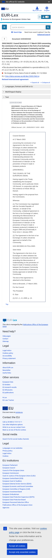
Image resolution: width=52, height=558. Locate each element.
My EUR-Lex (37, 9)
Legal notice (7, 350)
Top (7, 304)
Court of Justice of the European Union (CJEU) (19, 476)
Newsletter (6, 370)
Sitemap (6, 341)
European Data (8, 382)
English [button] (46, 9)
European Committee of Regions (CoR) (16, 489)
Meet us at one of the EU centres (14, 430)
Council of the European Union (13, 470)
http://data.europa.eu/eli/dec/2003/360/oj (22, 76)
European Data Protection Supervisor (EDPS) (19, 497)
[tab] (26, 86)
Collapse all (45, 82)
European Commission (11, 473)
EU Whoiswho (7, 390)
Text (5, 97)
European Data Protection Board (14, 500)
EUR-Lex (9, 15)
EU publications (8, 392)
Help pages (7, 336)
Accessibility (7, 356)
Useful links (7, 373)
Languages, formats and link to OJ (18, 86)
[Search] (48, 27)
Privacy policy (7, 451)
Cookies (5, 456)
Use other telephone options (13, 424)
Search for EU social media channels (16, 439)
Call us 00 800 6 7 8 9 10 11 (12, 422)
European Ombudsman (11, 494)
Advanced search (43, 35)
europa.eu (19, 412)
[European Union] (8, 408)
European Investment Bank (12, 492)
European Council (9, 468)
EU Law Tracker (8, 400)
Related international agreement (15, 79)
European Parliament (10, 465)
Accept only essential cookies (22, 552)
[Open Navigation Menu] (4, 27)
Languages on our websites (12, 448)
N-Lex (5, 397)
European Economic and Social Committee (18, 486)
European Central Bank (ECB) (13, 478)
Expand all (34, 82)
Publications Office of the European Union (17, 505)
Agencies (6, 508)
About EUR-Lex (8, 367)
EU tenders (6, 385)
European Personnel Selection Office (16, 502)
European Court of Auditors (12, 481)
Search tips (16, 32)
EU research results (10, 387)
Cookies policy (8, 353)
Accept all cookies (17, 546)
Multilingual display (12, 91)
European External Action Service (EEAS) (17, 484)
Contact (5, 339)
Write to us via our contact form (14, 427)
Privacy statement (9, 358)
